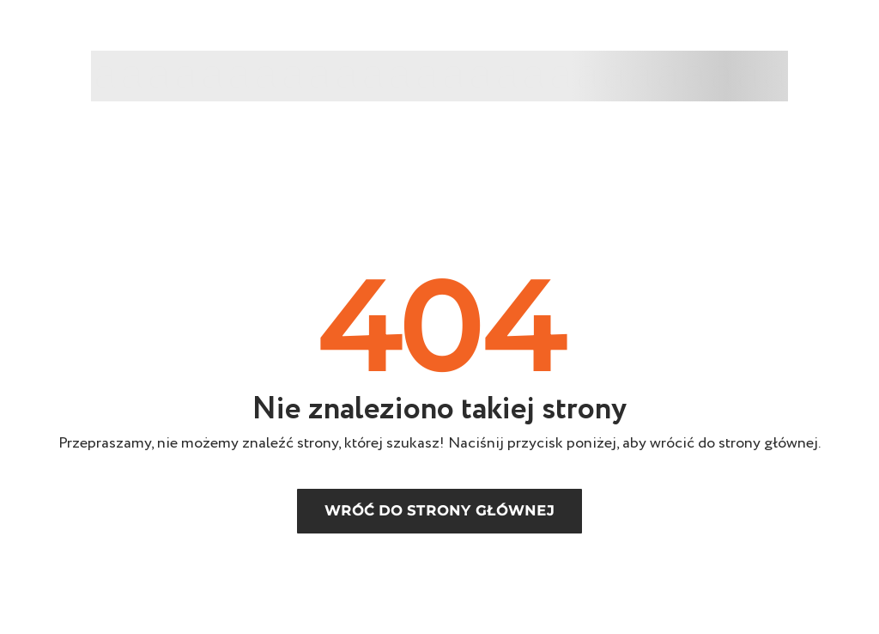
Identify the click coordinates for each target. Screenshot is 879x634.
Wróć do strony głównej (439, 511)
